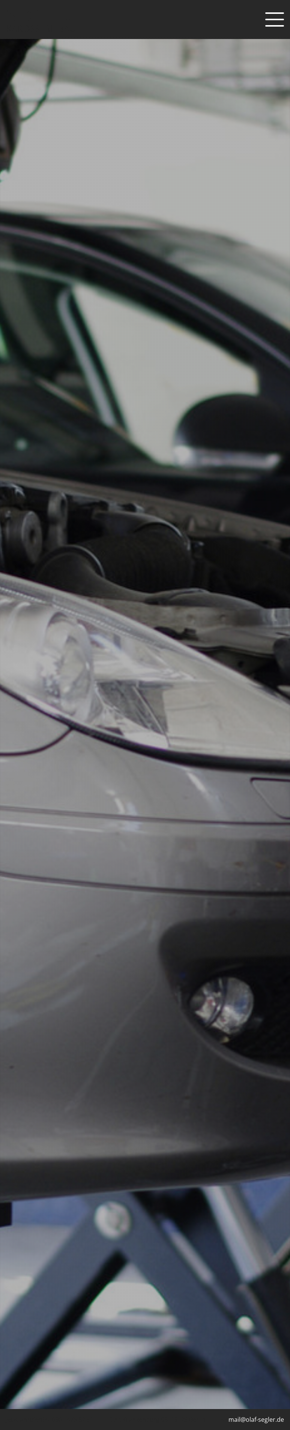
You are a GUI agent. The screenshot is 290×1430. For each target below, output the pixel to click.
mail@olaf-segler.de (256, 1419)
